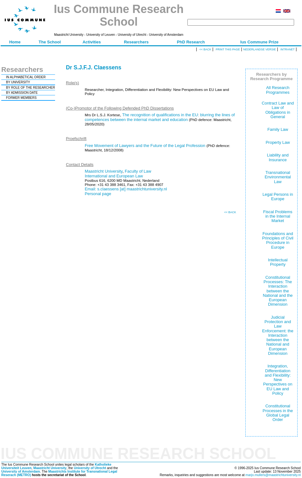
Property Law (278, 142)
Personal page (98, 193)
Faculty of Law (138, 171)
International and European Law (114, 176)
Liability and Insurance (277, 157)
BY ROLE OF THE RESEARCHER (30, 87)
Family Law (277, 129)
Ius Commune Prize (259, 42)
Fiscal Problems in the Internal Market (277, 216)
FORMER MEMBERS (21, 97)
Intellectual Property (277, 262)
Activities (92, 42)
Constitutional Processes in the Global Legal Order (278, 413)
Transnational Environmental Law (278, 177)
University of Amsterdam (20, 471)
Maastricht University (104, 171)
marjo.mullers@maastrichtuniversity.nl (273, 475)
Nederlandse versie (259, 49)
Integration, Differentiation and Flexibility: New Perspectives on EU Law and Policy (277, 380)
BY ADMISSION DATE (22, 92)
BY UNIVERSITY (18, 82)
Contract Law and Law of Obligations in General (278, 110)
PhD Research (191, 42)
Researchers (136, 42)
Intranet (287, 49)
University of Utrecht (90, 468)
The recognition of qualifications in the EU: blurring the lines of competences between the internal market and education (160, 117)
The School (50, 42)
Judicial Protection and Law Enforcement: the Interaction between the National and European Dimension (277, 335)
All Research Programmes (277, 89)
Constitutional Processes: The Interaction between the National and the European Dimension (278, 291)
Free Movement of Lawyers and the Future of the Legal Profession (145, 145)
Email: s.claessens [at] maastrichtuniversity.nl (126, 189)
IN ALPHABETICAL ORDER (26, 77)
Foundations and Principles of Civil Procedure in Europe (277, 240)
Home (15, 42)
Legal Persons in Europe (277, 196)
